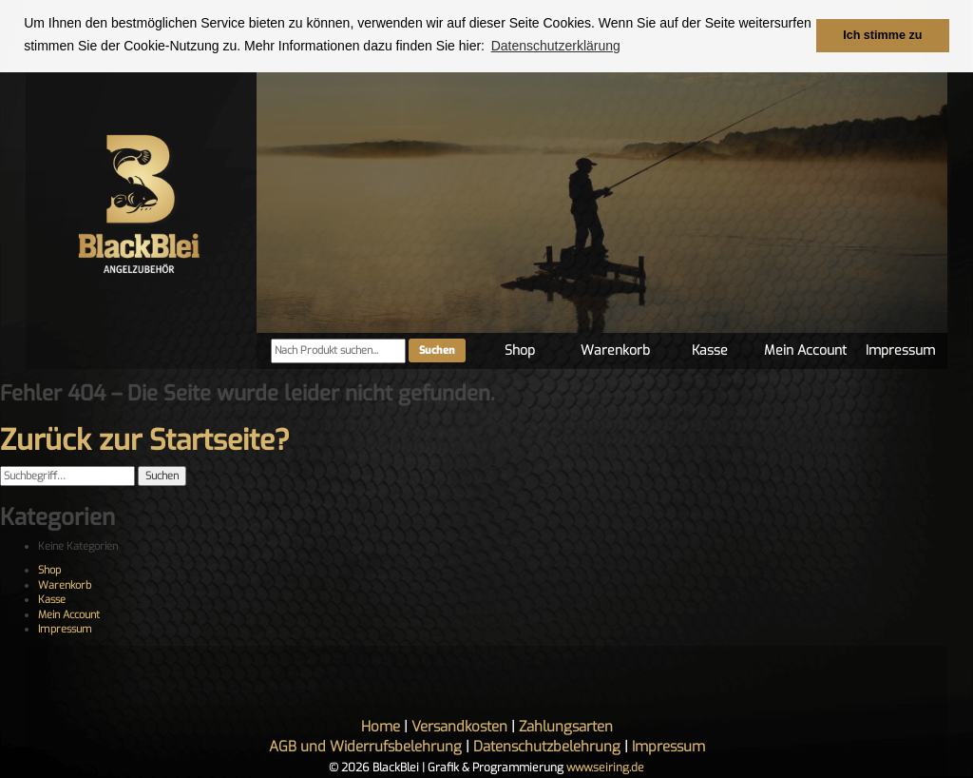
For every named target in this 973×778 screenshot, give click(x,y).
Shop (520, 350)
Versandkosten (459, 726)
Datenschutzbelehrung (546, 746)
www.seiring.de (605, 767)
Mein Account (805, 350)
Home (380, 726)
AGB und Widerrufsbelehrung (365, 746)
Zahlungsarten (566, 726)
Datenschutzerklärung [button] (555, 45)
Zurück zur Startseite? (145, 440)
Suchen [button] (162, 476)
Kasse (710, 350)
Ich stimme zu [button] (882, 35)
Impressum (900, 350)
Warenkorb (615, 350)
